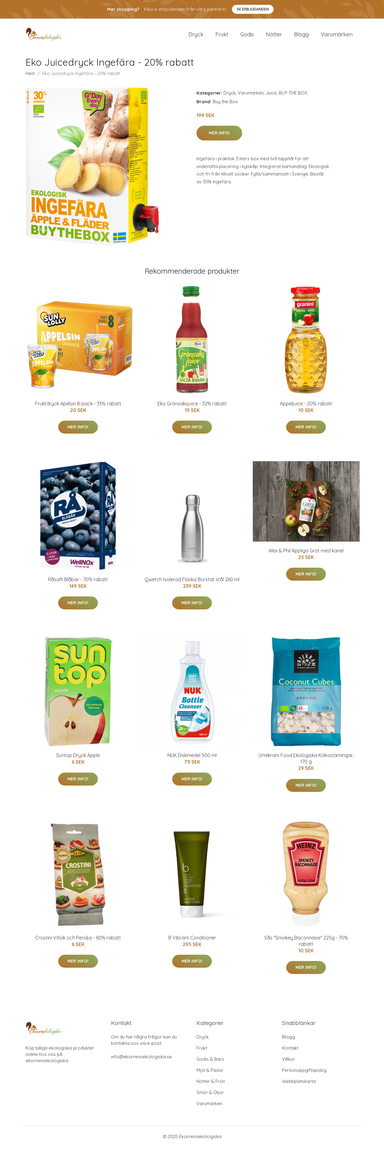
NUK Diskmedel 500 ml (192, 760)
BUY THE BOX (293, 97)
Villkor (288, 1063)
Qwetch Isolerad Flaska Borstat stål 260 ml (192, 584)
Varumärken (336, 36)
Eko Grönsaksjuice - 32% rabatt (192, 408)
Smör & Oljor (210, 1096)
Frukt (221, 36)
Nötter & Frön (210, 1085)
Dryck (195, 36)
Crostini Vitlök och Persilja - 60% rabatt (78, 942)
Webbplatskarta (299, 1085)
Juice (271, 97)
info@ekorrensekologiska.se (141, 1061)
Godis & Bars (210, 1063)
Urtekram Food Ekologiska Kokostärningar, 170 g (306, 763)
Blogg (301, 36)
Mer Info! (219, 137)
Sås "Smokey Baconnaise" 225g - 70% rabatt (306, 945)
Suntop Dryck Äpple (78, 760)
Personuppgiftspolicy (304, 1074)
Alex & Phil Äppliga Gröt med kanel (306, 555)
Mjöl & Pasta (209, 1074)
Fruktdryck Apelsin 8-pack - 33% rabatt (78, 408)
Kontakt (290, 1052)
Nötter (274, 36)
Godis (247, 36)
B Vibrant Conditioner (192, 942)
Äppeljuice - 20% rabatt (306, 408)
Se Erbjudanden (253, 9)
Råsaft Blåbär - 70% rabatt (78, 584)
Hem (30, 77)
